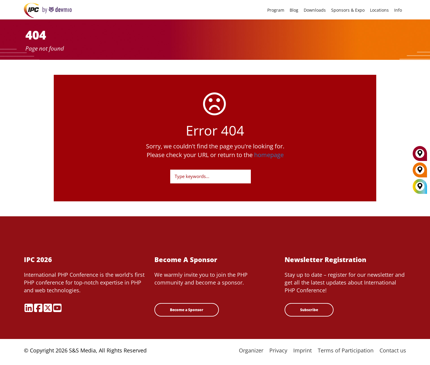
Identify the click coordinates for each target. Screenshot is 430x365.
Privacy (278, 350)
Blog (294, 10)
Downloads (315, 10)
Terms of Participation (346, 350)
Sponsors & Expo (348, 10)
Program (275, 10)
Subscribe (309, 309)
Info (398, 10)
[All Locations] (420, 186)
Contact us (393, 350)
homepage (269, 155)
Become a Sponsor (186, 309)
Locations (379, 10)
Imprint (302, 350)
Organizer (251, 350)
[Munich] (420, 155)
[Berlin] (420, 172)
